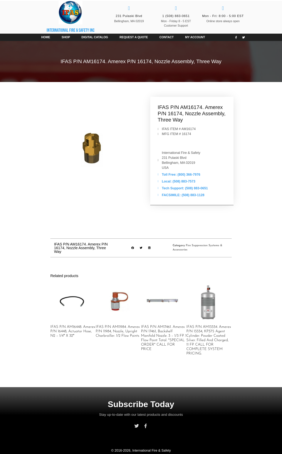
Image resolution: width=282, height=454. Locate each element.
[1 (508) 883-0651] (176, 8)
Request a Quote (134, 37)
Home (45, 37)
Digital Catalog (94, 37)
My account (195, 37)
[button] (133, 248)
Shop (66, 37)
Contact (167, 37)
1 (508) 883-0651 (176, 16)
